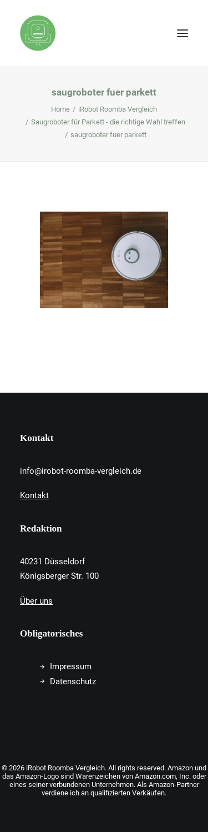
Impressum (71, 666)
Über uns (36, 601)
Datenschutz (73, 681)
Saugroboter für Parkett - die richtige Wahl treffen (108, 122)
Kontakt (34, 495)
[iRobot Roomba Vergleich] (38, 33)
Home (60, 109)
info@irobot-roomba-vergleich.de (80, 471)
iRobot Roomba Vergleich (117, 109)
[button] (182, 33)
